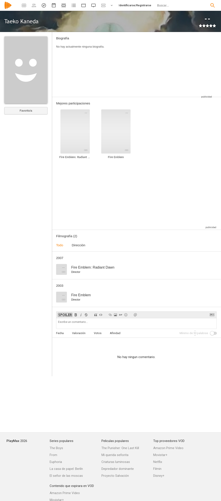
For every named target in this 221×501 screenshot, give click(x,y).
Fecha (60, 333)
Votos (97, 333)
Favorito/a (26, 110)
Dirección (78, 245)
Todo (59, 245)
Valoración (78, 333)
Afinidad (115, 333)
